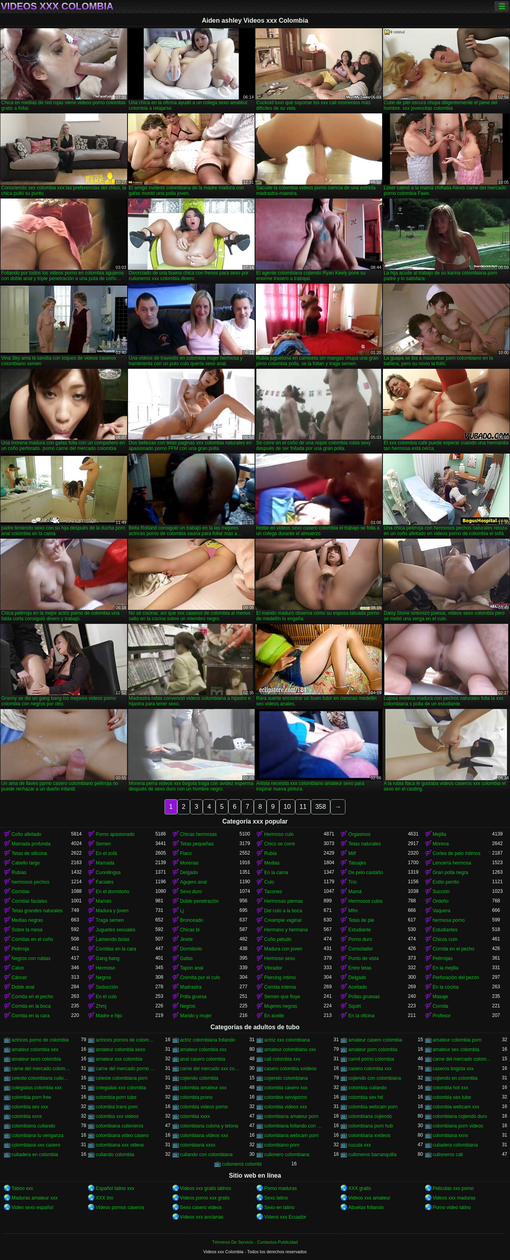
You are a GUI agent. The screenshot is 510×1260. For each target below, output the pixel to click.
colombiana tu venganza (37, 1135)
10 (287, 806)
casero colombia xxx (370, 1068)
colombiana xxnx (450, 1135)
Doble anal (23, 987)
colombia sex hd (365, 1097)
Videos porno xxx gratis (205, 1198)
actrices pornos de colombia (125, 1040)
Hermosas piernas (283, 901)
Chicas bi (190, 930)
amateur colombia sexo (120, 1049)
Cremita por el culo (200, 977)
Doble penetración (199, 901)
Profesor (442, 1016)
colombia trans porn (116, 1107)
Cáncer (19, 977)
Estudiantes (445, 930)
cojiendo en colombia (455, 1078)
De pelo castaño (365, 872)
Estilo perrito (446, 882)
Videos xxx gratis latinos (205, 1188)
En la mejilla (446, 968)
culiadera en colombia (35, 1154)
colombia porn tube (116, 1097)
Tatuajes (357, 863)
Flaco (186, 853)
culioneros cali (448, 1154)
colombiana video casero (122, 1135)
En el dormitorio (112, 891)
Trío (352, 882)
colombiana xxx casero (36, 1145)
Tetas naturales (364, 844)
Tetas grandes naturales (37, 910)
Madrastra (191, 987)
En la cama (276, 872)
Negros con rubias (31, 958)
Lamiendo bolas (112, 939)
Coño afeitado (26, 834)
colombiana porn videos (458, 1126)
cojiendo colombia (199, 1078)
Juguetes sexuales (115, 930)
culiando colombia (115, 1154)
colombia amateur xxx (203, 1088)
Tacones (273, 891)
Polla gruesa (193, 996)
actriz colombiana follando (207, 1040)
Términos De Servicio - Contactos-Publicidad (255, 1242)
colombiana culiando (33, 1126)
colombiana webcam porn (291, 1135)
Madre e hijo (109, 1016)
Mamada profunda (31, 844)
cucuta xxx (359, 1145)
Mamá (354, 891)
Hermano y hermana (286, 930)
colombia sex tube (452, 1097)
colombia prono (196, 1097)
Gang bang (107, 958)
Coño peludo (277, 939)
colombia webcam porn (372, 1107)
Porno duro (360, 939)
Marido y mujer (196, 1016)
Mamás (103, 901)
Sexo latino (276, 1198)
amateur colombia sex (35, 1049)
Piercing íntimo (280, 977)
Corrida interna (280, 987)
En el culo (106, 996)
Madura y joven (112, 910)
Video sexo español (32, 1207)
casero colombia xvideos (290, 1068)
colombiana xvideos (369, 1135)
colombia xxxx (195, 1116)
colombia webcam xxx (456, 1107)
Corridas (20, 891)
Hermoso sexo (279, 958)
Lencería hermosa (452, 863)
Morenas (189, 863)
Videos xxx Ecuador (285, 1217)
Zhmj (101, 1006)
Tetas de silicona (29, 853)
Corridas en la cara (116, 949)
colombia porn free (31, 1097)
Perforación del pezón (456, 977)
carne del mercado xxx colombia (209, 1068)
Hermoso (105, 968)
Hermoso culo (279, 834)
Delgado (189, 872)
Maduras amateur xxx (34, 1198)
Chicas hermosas (198, 834)
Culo (269, 882)
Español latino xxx (115, 1188)
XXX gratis (359, 1188)
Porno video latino (452, 1207)
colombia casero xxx (286, 1088)
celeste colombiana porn (121, 1078)
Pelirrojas (443, 958)
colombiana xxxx (198, 1145)
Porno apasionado (115, 834)
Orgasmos (359, 834)
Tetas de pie (361, 920)
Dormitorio (191, 949)
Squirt (354, 1006)
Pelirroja (20, 949)
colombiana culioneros (119, 1126)
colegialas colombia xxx (37, 1088)
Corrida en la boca (31, 1006)
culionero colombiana (286, 1154)
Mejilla (439, 834)
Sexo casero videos (201, 1207)
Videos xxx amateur (369, 1198)
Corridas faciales (29, 901)
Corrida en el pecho (454, 949)
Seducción (107, 987)
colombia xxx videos (117, 1116)
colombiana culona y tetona (209, 1126)
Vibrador (273, 968)
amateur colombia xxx (203, 1049)
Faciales (105, 882)
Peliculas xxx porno (453, 1188)
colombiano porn (282, 1145)
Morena (441, 844)
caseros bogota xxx (453, 1068)
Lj (182, 910)
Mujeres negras (280, 1006)
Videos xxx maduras (454, 1198)
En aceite (274, 1016)
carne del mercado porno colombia (125, 1068)
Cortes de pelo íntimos (457, 853)
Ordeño (441, 901)
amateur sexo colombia (36, 1059)
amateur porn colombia (372, 1049)
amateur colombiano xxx (290, 1049)
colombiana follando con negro (294, 1126)
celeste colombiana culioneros (41, 1078)
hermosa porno (449, 920)
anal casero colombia (202, 1059)
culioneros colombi (241, 1164)
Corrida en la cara (30, 1016)
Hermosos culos (365, 901)
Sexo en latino (279, 1207)
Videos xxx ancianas (202, 1217)
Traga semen (110, 920)
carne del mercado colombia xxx (41, 1068)
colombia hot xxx (450, 1088)
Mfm (352, 910)
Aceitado (357, 987)
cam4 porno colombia (371, 1059)
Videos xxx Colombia (57, 6)
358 (320, 806)
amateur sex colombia (456, 1049)
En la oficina (361, 1016)
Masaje (440, 996)
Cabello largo (26, 863)
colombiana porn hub (370, 1126)
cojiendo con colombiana (374, 1078)
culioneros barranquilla (372, 1154)
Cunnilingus (108, 872)
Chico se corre (279, 844)
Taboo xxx (22, 1188)
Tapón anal (192, 968)
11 (303, 806)
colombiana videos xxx (204, 1135)
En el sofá (106, 853)
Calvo (18, 968)
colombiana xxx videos (120, 1145)
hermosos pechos (30, 882)
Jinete (186, 939)
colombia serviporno (285, 1097)
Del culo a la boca (283, 910)
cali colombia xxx (282, 1059)
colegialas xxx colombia (121, 1088)
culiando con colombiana (206, 1154)
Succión (441, 891)
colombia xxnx (27, 1116)
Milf (352, 853)
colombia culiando (367, 1088)
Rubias (19, 872)
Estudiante (359, 930)
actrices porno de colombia (40, 1040)
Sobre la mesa (27, 930)
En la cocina (446, 987)
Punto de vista (363, 958)
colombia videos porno (204, 1107)
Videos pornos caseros (120, 1207)
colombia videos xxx (285, 1107)
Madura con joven (283, 949)
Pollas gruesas (364, 996)
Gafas (186, 958)
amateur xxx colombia (119, 1059)
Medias (272, 863)
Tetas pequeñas (197, 844)
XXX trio (104, 1198)
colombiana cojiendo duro (460, 1116)
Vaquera (441, 910)
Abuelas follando (366, 1207)
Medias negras (27, 920)
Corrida (440, 1006)
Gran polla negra (450, 872)
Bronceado (191, 920)
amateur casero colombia (375, 1040)
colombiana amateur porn (291, 1116)
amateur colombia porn (457, 1040)
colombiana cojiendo (370, 1116)
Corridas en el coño (32, 939)
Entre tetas (359, 968)
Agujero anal (193, 882)
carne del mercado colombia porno (462, 1059)
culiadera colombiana (455, 1145)
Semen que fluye (282, 996)
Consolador (360, 949)
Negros (103, 977)
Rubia (270, 853)
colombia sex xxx (30, 1107)
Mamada (105, 863)
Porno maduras (280, 1188)
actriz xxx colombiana (287, 1040)
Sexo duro (191, 891)
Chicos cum (445, 939)
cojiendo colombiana (286, 1078)
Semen (103, 844)
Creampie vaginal (282, 920)
